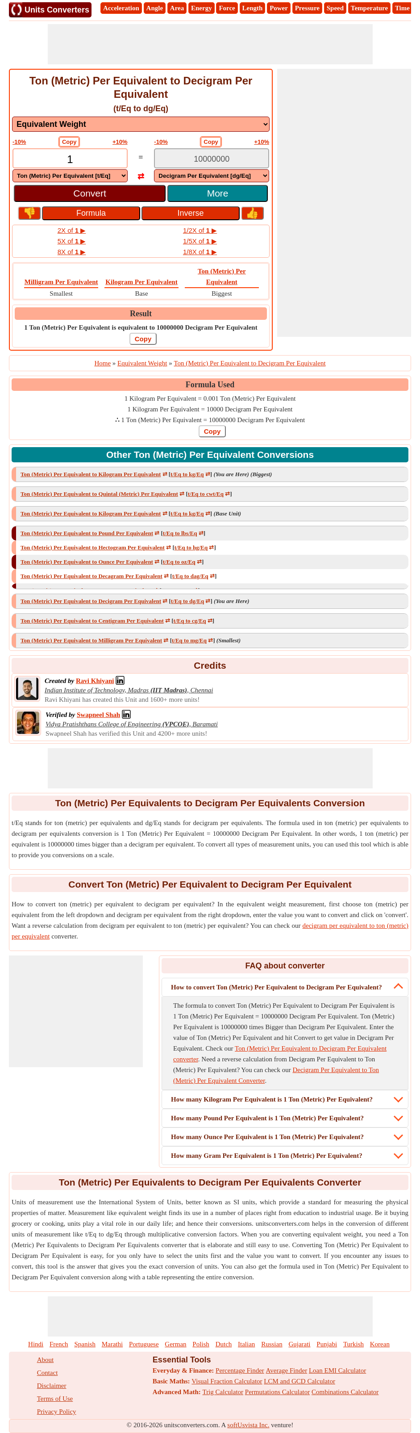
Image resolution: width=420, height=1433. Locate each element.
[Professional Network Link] (95, 680)
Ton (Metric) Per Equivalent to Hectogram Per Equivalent (93, 547)
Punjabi (326, 1344)
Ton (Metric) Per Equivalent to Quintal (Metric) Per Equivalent (99, 493)
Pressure (307, 8)
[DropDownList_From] (70, 175)
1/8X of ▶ (200, 252)
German (175, 1344)
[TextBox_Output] (211, 159)
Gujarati (299, 1344)
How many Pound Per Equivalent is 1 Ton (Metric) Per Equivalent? (267, 1118)
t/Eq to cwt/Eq (206, 493)
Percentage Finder (240, 1370)
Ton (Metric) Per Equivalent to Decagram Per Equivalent (91, 576)
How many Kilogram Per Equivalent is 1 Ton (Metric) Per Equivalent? (272, 1099)
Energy (201, 8)
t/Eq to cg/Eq (190, 620)
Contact (47, 1372)
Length (252, 8)
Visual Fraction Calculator (226, 1381)
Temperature (369, 8)
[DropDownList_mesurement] (141, 124)
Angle (154, 8)
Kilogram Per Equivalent (141, 281)
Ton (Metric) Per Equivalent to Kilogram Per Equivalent (91, 474)
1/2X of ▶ (200, 230)
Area (177, 8)
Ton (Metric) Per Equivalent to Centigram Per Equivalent (92, 620)
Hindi (35, 1344)
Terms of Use (55, 1398)
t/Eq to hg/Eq (191, 547)
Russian (272, 1344)
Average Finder (287, 1370)
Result (141, 313)
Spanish (85, 1344)
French (59, 1344)
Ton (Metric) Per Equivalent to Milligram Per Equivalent (91, 640)
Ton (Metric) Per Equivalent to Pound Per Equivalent (87, 533)
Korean (380, 1344)
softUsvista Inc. (248, 1425)
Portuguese (144, 1344)
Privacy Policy (56, 1411)
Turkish (353, 1344)
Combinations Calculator (345, 1391)
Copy (69, 141)
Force (227, 8)
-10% (19, 141)
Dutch (224, 1344)
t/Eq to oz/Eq (179, 561)
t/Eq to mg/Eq (189, 640)
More (218, 193)
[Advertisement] (210, 44)
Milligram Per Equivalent (61, 281)
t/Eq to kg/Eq (187, 474)
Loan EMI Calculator (337, 1370)
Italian (246, 1344)
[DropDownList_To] (211, 175)
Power (279, 8)
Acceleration (121, 8)
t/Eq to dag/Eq (190, 576)
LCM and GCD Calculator (299, 1381)
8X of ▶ (72, 252)
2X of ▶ (72, 230)
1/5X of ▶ (200, 241)
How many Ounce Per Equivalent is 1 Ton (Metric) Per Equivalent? (267, 1136)
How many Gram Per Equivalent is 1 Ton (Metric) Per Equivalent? (266, 1155)
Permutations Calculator (277, 1391)
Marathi (112, 1344)
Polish (200, 1344)
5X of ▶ (72, 241)
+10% (120, 141)
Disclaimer (52, 1385)
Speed (335, 8)
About (45, 1359)
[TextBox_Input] (70, 159)
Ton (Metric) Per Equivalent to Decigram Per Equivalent (91, 601)
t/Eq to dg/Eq (187, 601)
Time (402, 8)
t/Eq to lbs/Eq (180, 533)
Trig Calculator (223, 1391)
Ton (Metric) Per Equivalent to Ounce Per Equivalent (87, 561)
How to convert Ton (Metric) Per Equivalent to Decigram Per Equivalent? (276, 987)
